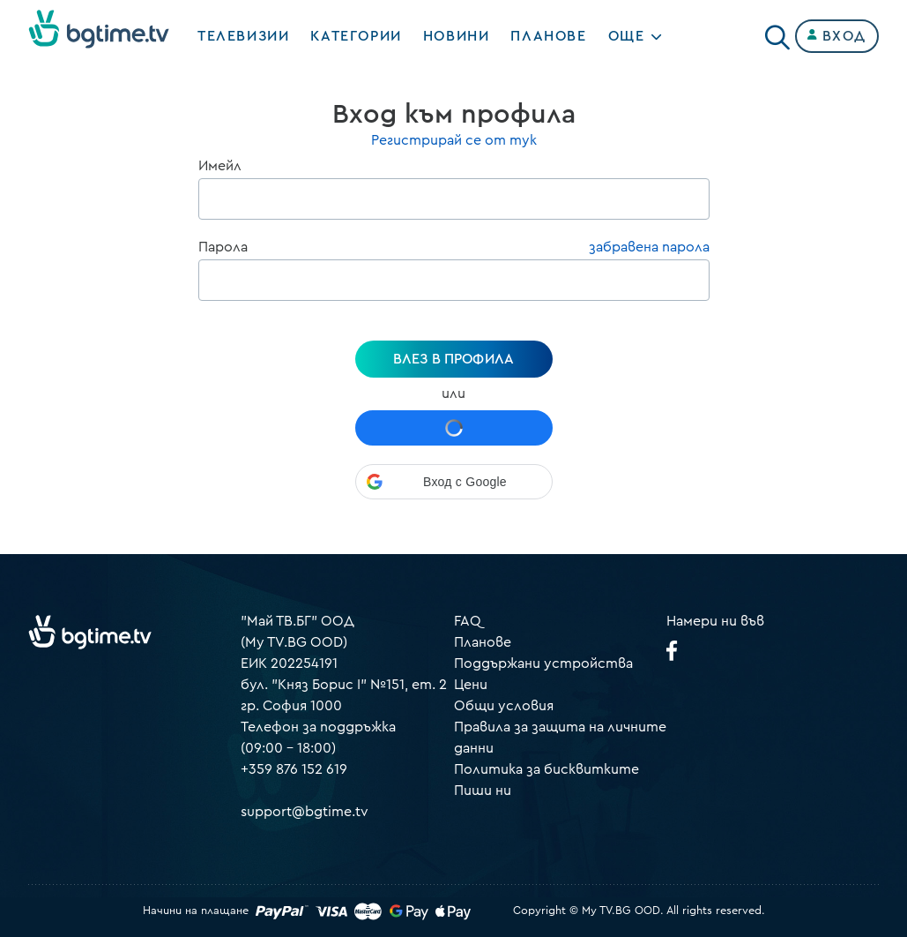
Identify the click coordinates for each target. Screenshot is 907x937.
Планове (482, 642)
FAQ (467, 621)
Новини (456, 36)
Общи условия (504, 706)
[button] (454, 481)
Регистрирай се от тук (454, 140)
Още (626, 36)
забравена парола (649, 247)
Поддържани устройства (543, 663)
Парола (223, 247)
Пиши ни (482, 790)
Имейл (220, 166)
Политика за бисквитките (546, 769)
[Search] (777, 33)
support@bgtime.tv (304, 812)
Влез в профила (453, 359)
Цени (470, 685)
